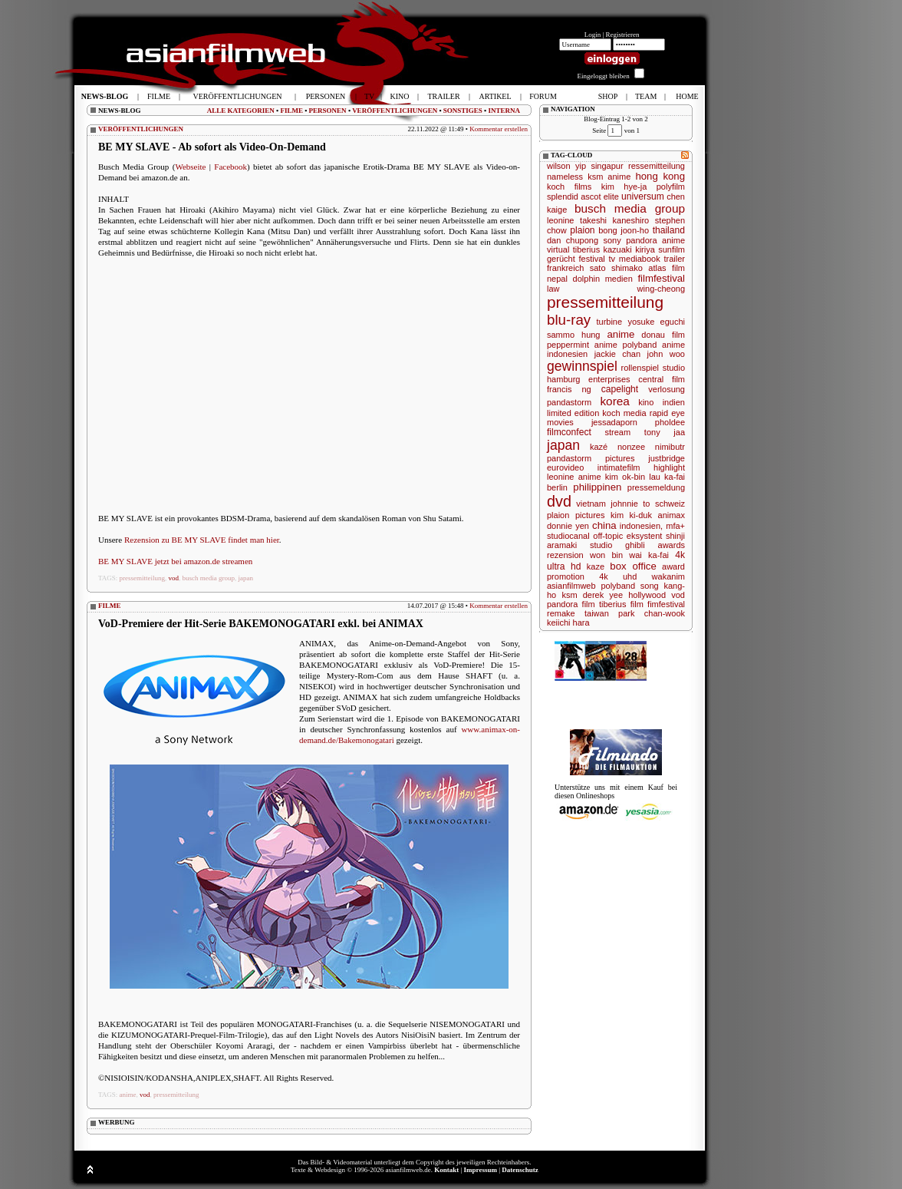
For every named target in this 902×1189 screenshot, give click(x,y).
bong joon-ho (623, 230)
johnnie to (630, 503)
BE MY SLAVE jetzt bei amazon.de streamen (175, 561)
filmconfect (569, 432)
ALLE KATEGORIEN (241, 110)
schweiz (670, 503)
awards (671, 545)
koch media (624, 413)
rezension (565, 555)
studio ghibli (617, 545)
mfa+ (675, 525)
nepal (557, 278)
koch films (569, 186)
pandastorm (569, 402)
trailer (674, 258)
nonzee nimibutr (651, 446)
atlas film (666, 267)
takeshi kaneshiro (614, 220)
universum (642, 196)
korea (615, 401)
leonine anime (574, 476)
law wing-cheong (616, 288)
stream (618, 432)
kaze (595, 566)
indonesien (567, 353)
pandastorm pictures (590, 458)
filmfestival (661, 278)
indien (674, 402)
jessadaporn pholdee (638, 422)
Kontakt (446, 1170)
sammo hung (574, 334)
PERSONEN (328, 110)
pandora (641, 240)
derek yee (603, 594)
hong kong (660, 176)
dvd (559, 501)
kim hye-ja (624, 186)
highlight (669, 467)
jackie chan (617, 353)
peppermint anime (582, 344)
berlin (557, 487)
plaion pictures (575, 515)
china (604, 525)
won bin (606, 555)
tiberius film (621, 604)
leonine (560, 220)
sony (612, 240)
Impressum (480, 1170)
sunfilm (671, 249)
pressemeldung (656, 487)
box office (633, 566)
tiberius (586, 249)
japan (246, 578)
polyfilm (671, 186)
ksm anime (609, 176)
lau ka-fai (667, 476)
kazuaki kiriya (629, 249)
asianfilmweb (571, 585)
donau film (663, 334)
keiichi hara (568, 622)
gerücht (561, 258)
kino (645, 402)
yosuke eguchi (656, 321)
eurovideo (565, 467)
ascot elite (600, 196)
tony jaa (664, 432)
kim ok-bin (625, 476)
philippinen (597, 487)
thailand (669, 230)
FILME (291, 110)
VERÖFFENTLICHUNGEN (394, 110)
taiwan (596, 613)
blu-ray (569, 320)
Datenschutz (520, 1170)
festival (591, 258)
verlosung (666, 389)
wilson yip (566, 165)
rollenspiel (640, 367)
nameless (565, 176)
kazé (598, 446)
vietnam (591, 503)
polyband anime (654, 344)
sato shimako (616, 267)
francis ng (569, 389)
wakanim (668, 576)
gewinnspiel (582, 366)
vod (174, 578)
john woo (666, 353)
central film (661, 379)
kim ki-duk (631, 515)
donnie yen (568, 525)
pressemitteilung (143, 578)
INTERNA (504, 110)
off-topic (608, 535)
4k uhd (618, 576)
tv (612, 258)
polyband (618, 585)
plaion (582, 230)
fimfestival (666, 604)
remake (561, 613)
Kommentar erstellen (498, 129)
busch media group (209, 578)
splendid (562, 196)
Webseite (190, 166)
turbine (609, 321)
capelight (619, 389)
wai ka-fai (649, 555)
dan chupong (572, 240)
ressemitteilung (656, 165)
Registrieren (623, 34)
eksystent (644, 535)
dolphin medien (603, 278)
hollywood (647, 594)
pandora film (571, 604)
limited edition (573, 413)
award (673, 566)
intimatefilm (618, 467)
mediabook (639, 258)
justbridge (666, 458)
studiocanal (568, 535)
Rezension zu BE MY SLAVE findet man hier (201, 539)
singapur (607, 165)
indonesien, (641, 525)
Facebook (230, 166)
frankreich (565, 267)
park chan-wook (651, 613)
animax (671, 515)
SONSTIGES (462, 110)
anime (128, 1094)
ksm (569, 594)
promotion (565, 576)
